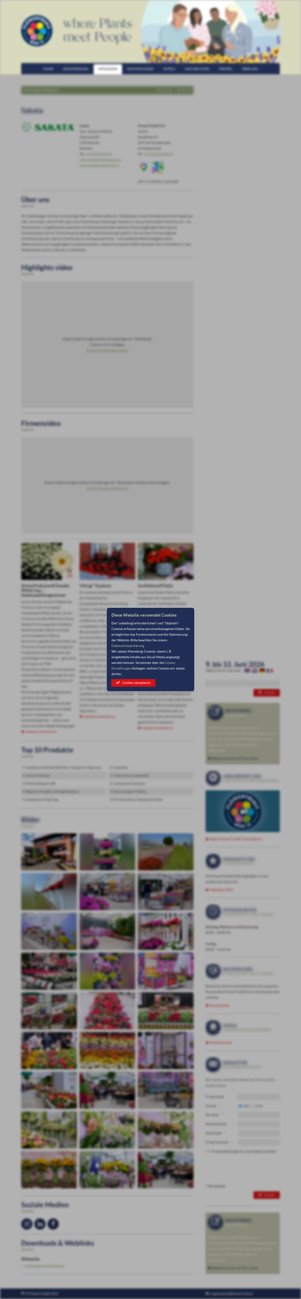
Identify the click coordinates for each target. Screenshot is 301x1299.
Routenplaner (140, 69)
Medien (225, 69)
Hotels (169, 69)
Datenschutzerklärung (127, 646)
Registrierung (75, 69)
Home (48, 69)
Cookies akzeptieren (136, 683)
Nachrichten (197, 69)
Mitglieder (107, 69)
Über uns (250, 69)
